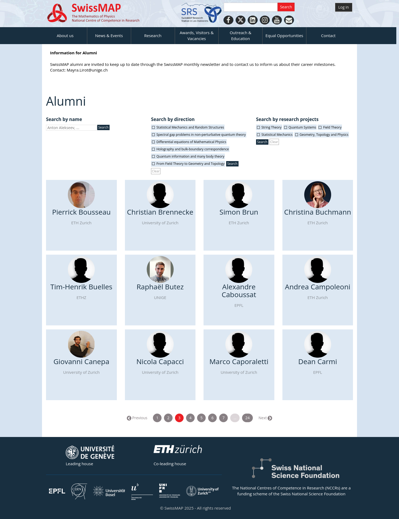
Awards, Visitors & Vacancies (197, 35)
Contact (328, 35)
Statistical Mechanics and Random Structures (190, 127)
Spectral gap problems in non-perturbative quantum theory (201, 134)
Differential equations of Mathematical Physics (191, 142)
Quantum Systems (302, 127)
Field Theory (332, 127)
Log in (343, 7)
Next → (264, 417)
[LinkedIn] (253, 20)
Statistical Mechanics (277, 134)
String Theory (271, 127)
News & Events (109, 35)
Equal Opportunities (284, 35)
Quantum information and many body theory (190, 156)
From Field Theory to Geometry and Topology (190, 163)
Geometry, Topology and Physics (324, 134)
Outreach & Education (240, 35)
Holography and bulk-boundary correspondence (192, 149)
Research (153, 35)
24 (247, 417)
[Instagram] (265, 20)
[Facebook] (228, 20)
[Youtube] (277, 20)
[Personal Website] (289, 20)
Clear (156, 171)
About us (65, 35)
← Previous (137, 417)
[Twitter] (241, 20)
